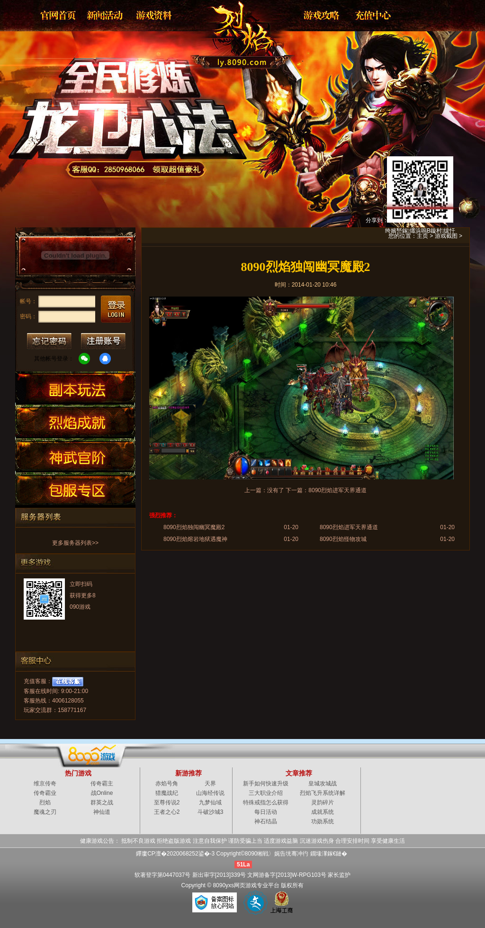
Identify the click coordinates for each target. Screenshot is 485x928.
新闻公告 (105, 15)
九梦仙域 (210, 802)
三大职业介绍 (266, 793)
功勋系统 (322, 821)
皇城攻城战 (322, 783)
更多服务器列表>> (75, 543)
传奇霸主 (101, 783)
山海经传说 (210, 793)
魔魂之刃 (45, 812)
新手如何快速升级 (265, 783)
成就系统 (322, 812)
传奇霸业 (45, 793)
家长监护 (339, 875)
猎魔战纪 (166, 793)
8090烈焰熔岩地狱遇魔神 (195, 539)
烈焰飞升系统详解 (322, 793)
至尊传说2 (167, 802)
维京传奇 (45, 783)
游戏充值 (370, 15)
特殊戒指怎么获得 (265, 802)
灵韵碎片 (322, 802)
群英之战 (101, 802)
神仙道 (101, 812)
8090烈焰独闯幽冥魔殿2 (194, 527)
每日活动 (265, 812)
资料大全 (155, 15)
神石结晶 (265, 821)
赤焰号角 (166, 783)
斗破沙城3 (211, 812)
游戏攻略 (320, 15)
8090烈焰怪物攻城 (343, 539)
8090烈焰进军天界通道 (337, 490)
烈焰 (235, 31)
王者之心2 (167, 812)
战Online (102, 793)
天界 (210, 783)
